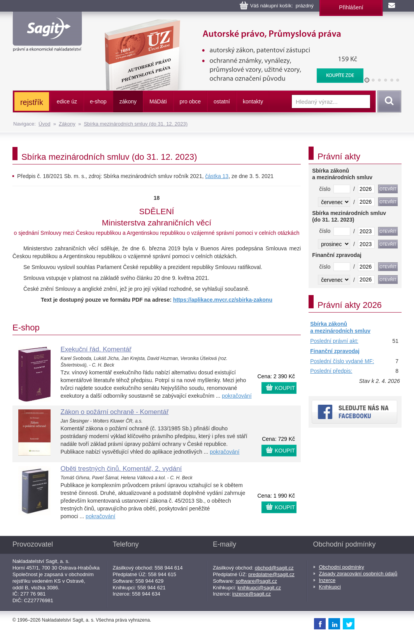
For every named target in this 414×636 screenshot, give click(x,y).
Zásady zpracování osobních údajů (358, 574)
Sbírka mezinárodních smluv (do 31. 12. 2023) (136, 124)
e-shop (98, 101)
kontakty (253, 101)
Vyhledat (387, 101)
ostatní (222, 101)
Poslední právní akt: (334, 341)
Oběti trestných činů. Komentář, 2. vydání (121, 468)
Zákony (67, 124)
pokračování (236, 396)
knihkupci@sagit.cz (259, 588)
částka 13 (216, 176)
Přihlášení (351, 7)
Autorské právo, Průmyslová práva (229, 23)
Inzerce (327, 580)
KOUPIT (285, 388)
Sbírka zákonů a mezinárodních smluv (340, 327)
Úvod (44, 124)
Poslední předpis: (331, 371)
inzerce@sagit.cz (251, 594)
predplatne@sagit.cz (271, 574)
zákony (128, 101)
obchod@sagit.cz (274, 568)
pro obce (190, 101)
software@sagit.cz (256, 581)
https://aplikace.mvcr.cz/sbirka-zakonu (222, 300)
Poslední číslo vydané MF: (342, 361)
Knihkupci (330, 587)
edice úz (67, 101)
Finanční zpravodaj (335, 351)
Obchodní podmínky (341, 567)
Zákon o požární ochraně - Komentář (115, 412)
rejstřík (31, 102)
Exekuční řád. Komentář (96, 349)
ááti (158, 101)
